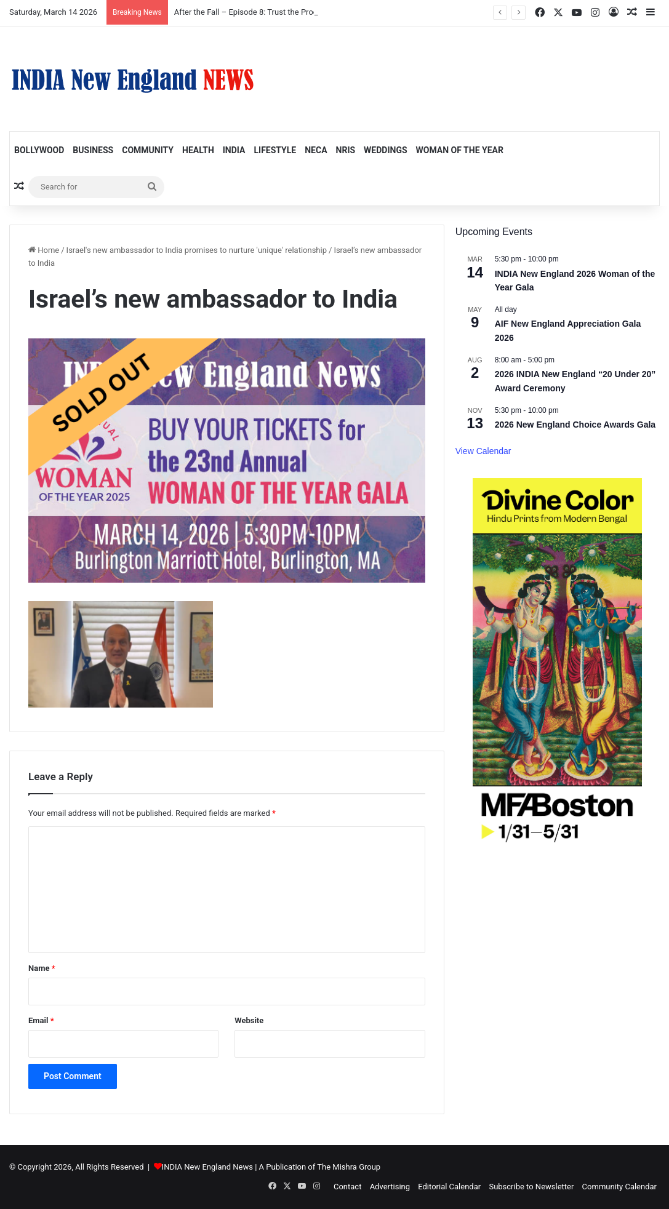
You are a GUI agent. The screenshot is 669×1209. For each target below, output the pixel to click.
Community (148, 150)
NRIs (346, 150)
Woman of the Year (459, 150)
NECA (316, 150)
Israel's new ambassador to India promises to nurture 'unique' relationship (196, 250)
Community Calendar (619, 1186)
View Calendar (483, 451)
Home (43, 250)
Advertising (390, 1186)
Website (248, 1020)
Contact (347, 1186)
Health (198, 150)
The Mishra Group (348, 1166)
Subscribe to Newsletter (531, 1186)
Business (93, 150)
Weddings (385, 150)
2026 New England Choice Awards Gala (575, 424)
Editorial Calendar (449, 1186)
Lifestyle (275, 150)
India (234, 150)
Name (41, 968)
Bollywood (39, 150)
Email (41, 1020)
